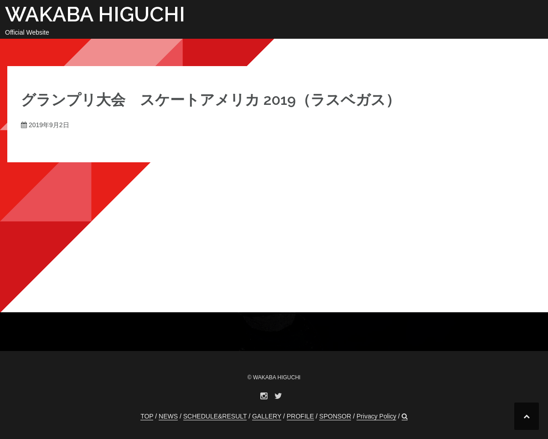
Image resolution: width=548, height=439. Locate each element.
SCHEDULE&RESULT (215, 416)
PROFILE (300, 416)
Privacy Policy (376, 416)
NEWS (168, 416)
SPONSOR (335, 416)
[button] (405, 416)
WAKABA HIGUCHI (95, 14)
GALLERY (266, 416)
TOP (146, 416)
